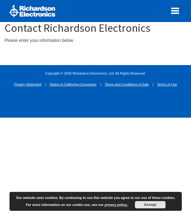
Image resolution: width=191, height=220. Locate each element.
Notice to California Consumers (73, 84)
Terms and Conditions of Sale (127, 84)
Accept (150, 205)
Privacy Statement (27, 84)
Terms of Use (167, 84)
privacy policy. (116, 205)
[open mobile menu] (175, 11)
